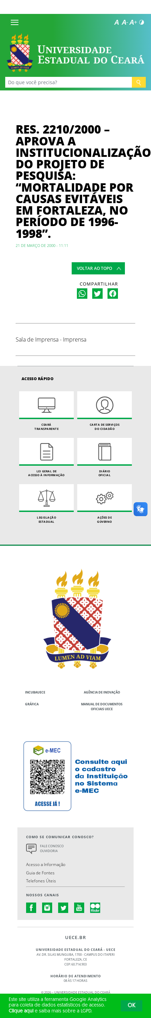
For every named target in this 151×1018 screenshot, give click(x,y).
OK (131, 1006)
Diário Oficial (104, 457)
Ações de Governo (104, 503)
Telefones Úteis (41, 880)
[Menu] (14, 22)
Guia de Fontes (40, 872)
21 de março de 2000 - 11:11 (42, 245)
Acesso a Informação (45, 864)
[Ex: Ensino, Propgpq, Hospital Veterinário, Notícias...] (68, 82)
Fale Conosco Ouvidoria (52, 848)
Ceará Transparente (46, 411)
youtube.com (79, 908)
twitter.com (63, 908)
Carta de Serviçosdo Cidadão (104, 411)
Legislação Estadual (46, 503)
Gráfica (32, 704)
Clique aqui (21, 1011)
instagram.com (47, 908)
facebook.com (31, 908)
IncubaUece (35, 692)
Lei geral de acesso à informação (46, 457)
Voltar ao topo (94, 268)
